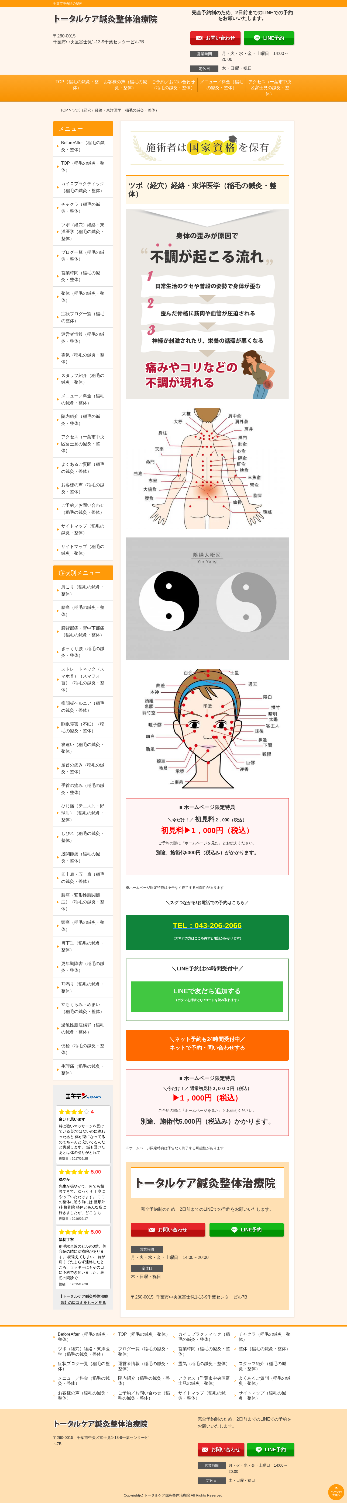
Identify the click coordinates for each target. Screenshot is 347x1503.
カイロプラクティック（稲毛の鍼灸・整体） (82, 187)
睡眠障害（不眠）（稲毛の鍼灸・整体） (82, 727)
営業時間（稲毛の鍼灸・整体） (80, 276)
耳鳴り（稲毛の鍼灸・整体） (82, 987)
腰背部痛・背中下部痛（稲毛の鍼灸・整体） (82, 631)
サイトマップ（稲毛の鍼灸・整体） (82, 529)
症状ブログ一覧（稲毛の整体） (82, 317)
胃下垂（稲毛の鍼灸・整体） (82, 946)
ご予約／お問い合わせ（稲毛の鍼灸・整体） (173, 84)
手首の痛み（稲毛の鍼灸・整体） (82, 789)
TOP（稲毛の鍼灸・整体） (77, 84)
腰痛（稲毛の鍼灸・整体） (82, 611)
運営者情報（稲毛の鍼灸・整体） (82, 337)
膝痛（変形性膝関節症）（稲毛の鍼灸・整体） (82, 902)
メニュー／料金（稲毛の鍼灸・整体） (221, 84)
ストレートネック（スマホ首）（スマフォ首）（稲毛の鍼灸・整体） (82, 679)
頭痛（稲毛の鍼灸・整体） (82, 926)
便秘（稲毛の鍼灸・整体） (82, 1049)
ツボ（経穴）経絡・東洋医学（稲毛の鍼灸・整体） (82, 232)
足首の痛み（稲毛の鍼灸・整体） (82, 768)
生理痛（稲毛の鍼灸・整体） (82, 1069)
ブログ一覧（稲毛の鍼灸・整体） (82, 256)
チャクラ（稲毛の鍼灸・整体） (80, 208)
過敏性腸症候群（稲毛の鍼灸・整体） (82, 1028)
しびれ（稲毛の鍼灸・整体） (82, 837)
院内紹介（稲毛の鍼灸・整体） (80, 420)
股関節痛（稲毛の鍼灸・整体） (80, 857)
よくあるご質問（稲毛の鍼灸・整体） (82, 468)
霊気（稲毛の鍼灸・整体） (82, 358)
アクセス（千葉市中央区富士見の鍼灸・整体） (269, 87)
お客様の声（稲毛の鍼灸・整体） (125, 84)
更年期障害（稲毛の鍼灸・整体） (82, 967)
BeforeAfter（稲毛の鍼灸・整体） (83, 146)
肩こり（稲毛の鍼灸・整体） (82, 590)
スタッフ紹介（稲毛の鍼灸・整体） (82, 379)
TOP (64, 110)
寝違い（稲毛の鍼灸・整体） (82, 748)
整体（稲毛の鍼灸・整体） (82, 297)
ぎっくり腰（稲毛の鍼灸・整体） (82, 652)
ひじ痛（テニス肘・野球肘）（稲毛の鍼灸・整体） (82, 813)
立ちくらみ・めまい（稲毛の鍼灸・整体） (82, 1008)
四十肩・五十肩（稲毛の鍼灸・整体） (82, 878)
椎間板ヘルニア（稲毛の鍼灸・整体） (82, 707)
